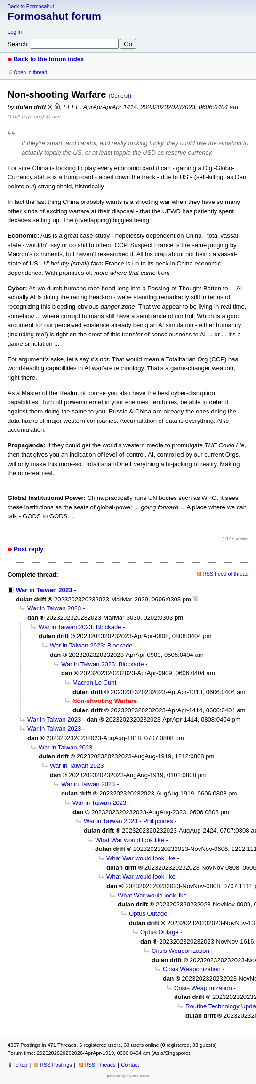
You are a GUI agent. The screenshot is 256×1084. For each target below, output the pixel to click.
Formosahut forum (54, 16)
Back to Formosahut (31, 6)
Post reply (28, 549)
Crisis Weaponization (180, 950)
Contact (130, 1065)
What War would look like (129, 839)
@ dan (53, 116)
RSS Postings (56, 1065)
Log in (15, 32)
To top (20, 1065)
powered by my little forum (128, 1076)
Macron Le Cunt (94, 682)
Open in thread (30, 72)
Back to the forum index (49, 58)
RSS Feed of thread (226, 574)
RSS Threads (100, 1065)
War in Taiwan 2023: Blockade (80, 627)
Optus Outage (148, 913)
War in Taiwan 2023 (44, 589)
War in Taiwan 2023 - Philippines (128, 821)
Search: (18, 43)
